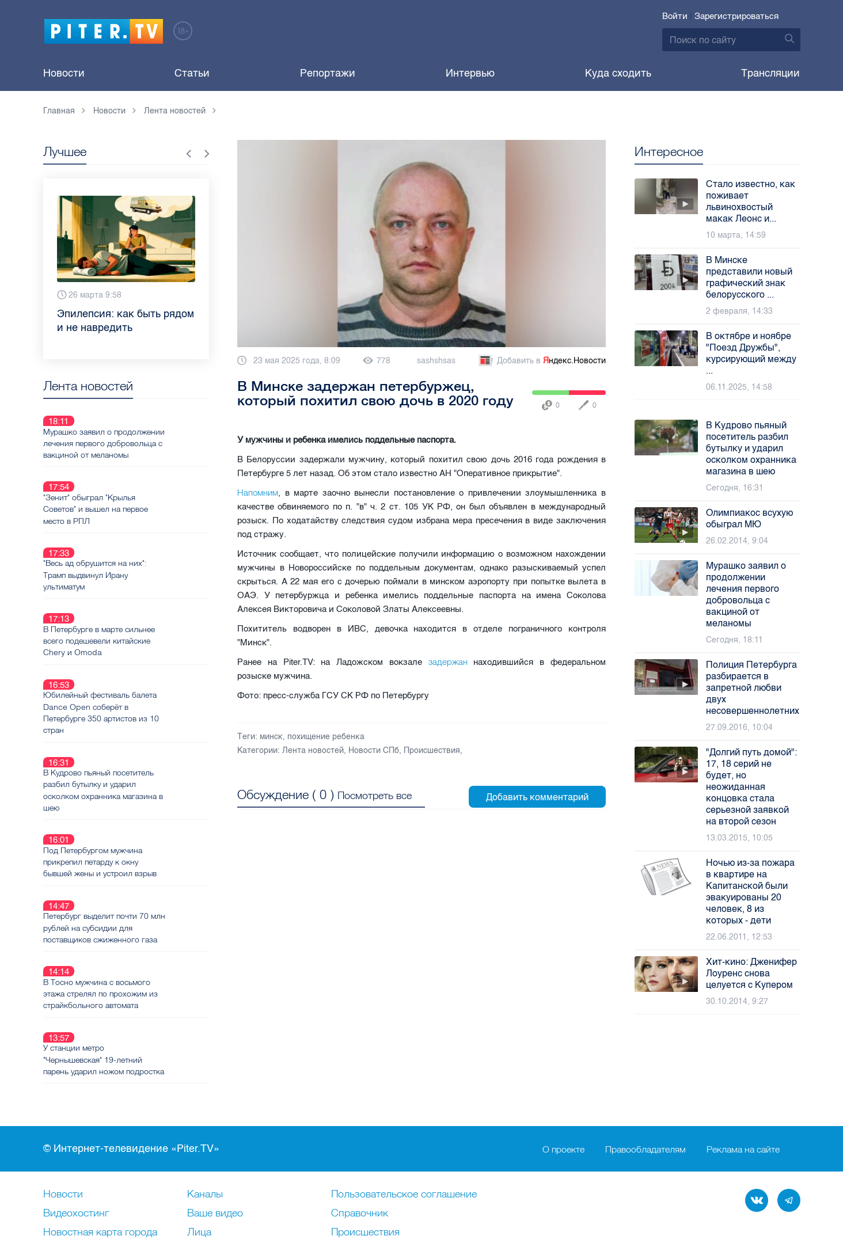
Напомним (257, 492)
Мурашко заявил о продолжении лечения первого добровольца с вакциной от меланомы (145, 429)
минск (271, 736)
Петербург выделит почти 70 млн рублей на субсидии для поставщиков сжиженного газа (145, 819)
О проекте (563, 1080)
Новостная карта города (100, 1163)
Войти (675, 16)
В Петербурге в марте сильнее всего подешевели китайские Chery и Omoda (140, 586)
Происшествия (432, 750)
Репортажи (327, 73)
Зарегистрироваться (736, 16)
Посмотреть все (374, 794)
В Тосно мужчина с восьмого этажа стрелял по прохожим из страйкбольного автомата (141, 871)
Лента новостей (313, 750)
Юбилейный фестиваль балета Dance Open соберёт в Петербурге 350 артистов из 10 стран (142, 644)
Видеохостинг (76, 1144)
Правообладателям (645, 1080)
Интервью (470, 73)
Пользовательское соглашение (404, 1125)
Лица (199, 1163)
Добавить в (541, 361)
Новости (64, 73)
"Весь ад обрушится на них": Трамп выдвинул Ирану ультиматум (136, 534)
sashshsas (436, 361)
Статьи (192, 73)
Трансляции (770, 73)
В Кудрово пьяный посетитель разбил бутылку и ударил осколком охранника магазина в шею (144, 708)
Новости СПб (373, 750)
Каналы (205, 1125)
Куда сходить (618, 73)
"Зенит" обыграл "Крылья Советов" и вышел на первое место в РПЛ (136, 482)
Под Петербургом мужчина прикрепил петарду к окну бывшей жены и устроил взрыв (141, 767)
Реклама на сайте (743, 1080)
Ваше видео (215, 1144)
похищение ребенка (325, 736)
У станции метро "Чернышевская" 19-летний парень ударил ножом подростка (144, 924)
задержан (448, 661)
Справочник (359, 1144)
